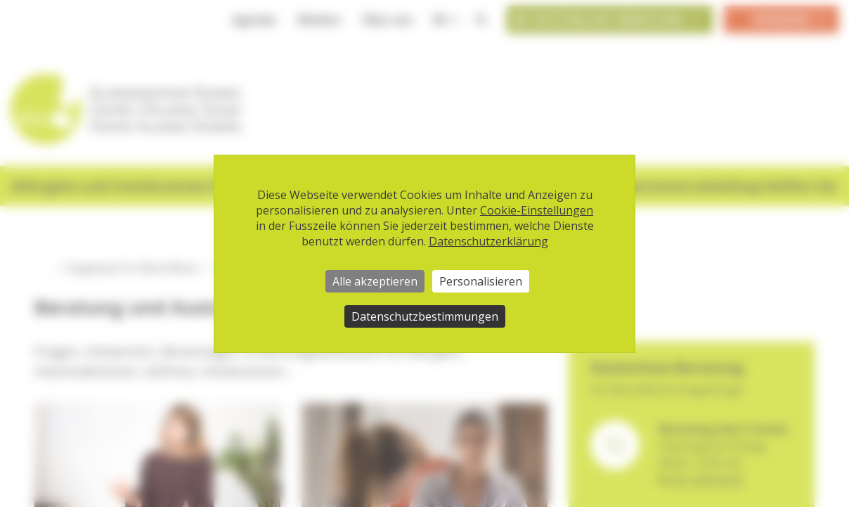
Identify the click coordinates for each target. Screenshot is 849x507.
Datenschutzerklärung (488, 241)
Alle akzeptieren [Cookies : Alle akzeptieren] (374, 281)
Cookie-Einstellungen (536, 210)
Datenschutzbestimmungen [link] (424, 316)
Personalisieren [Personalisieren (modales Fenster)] (480, 281)
